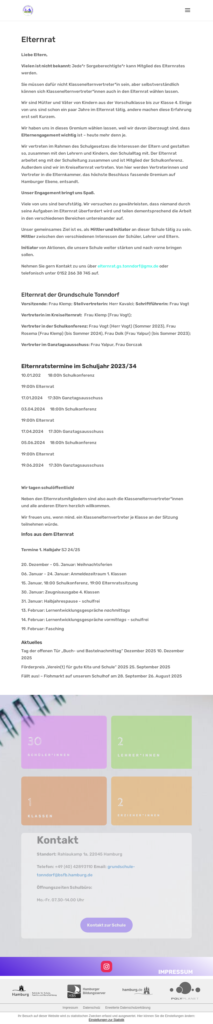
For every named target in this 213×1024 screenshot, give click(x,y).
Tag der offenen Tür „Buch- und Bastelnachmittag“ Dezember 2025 (88, 650)
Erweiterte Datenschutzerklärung (127, 1007)
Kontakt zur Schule (106, 925)
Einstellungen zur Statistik (106, 1020)
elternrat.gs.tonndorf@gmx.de (128, 266)
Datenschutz (91, 1007)
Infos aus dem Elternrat (47, 534)
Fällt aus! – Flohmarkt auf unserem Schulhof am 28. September (84, 676)
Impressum (70, 1007)
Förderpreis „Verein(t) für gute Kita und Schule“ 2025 (74, 666)
